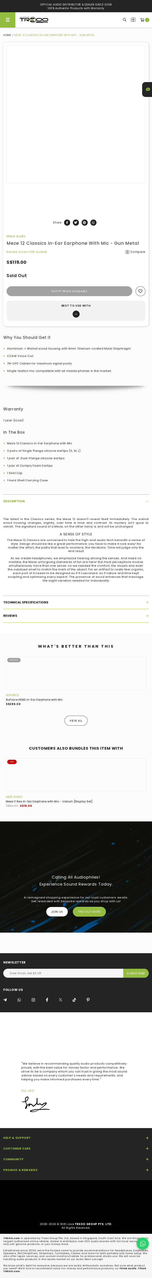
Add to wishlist (140, 291)
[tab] (76, 501)
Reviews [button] (76, 616)
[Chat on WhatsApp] (143, 1244)
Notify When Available (69, 291)
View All (76, 721)
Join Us (57, 912)
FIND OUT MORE (89, 912)
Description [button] (76, 501)
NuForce (12, 695)
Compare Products (133, 20)
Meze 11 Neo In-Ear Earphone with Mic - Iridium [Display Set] (49, 801)
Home (7, 35)
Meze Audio (16, 236)
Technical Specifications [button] (76, 602)
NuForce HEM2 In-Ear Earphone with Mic (34, 699)
